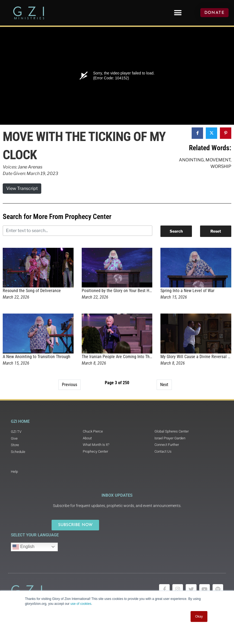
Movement (217, 159)
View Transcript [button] (22, 188)
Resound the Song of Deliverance (32, 290)
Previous (69, 384)
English (23, 547)
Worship (220, 166)
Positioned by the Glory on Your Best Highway (122, 290)
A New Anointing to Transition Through (36, 356)
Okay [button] (199, 616)
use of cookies (80, 604)
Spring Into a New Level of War (187, 290)
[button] (178, 13)
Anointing (191, 159)
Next (164, 384)
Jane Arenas (30, 167)
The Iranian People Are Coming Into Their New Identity (129, 356)
